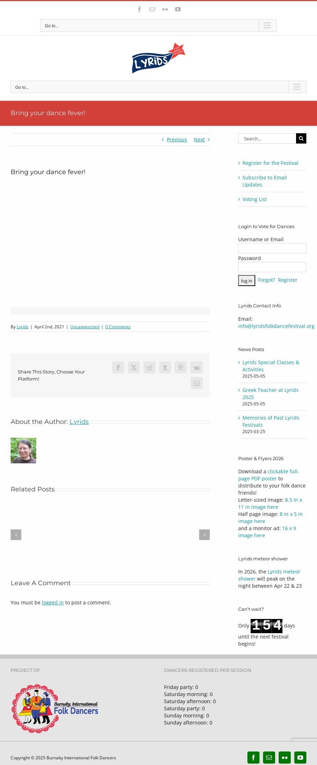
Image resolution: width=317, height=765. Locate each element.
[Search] (301, 138)
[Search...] (267, 138)
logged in (53, 602)
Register (287, 280)
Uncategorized (84, 327)
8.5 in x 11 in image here (270, 503)
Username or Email (261, 239)
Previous (177, 139)
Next (199, 139)
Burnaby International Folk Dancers (81, 758)
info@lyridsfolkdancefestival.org (276, 326)
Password (249, 258)
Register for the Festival (270, 163)
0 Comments (118, 327)
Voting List (254, 199)
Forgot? (266, 280)
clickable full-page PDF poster (268, 475)
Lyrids (22, 327)
